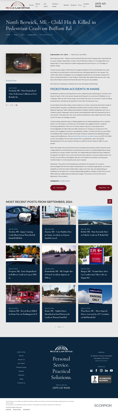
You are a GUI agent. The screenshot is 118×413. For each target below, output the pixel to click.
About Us (21, 359)
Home (21, 356)
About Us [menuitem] (38, 5)
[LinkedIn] (106, 370)
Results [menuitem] (66, 5)
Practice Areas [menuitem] (55, 5)
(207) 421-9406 (101, 5)
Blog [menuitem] (79, 5)
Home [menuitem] (31, 5)
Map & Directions (101, 361)
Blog (21, 379)
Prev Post (58, 188)
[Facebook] (96, 370)
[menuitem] (8, 409)
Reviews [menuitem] (73, 5)
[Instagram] (101, 370)
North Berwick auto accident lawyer (86, 136)
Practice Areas (21, 367)
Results (21, 371)
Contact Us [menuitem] (86, 5)
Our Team (21, 363)
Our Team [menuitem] (46, 5)
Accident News (64, 181)
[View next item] (15, 105)
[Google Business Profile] (91, 370)
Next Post (104, 188)
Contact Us (21, 383)
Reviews (21, 375)
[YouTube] (111, 370)
